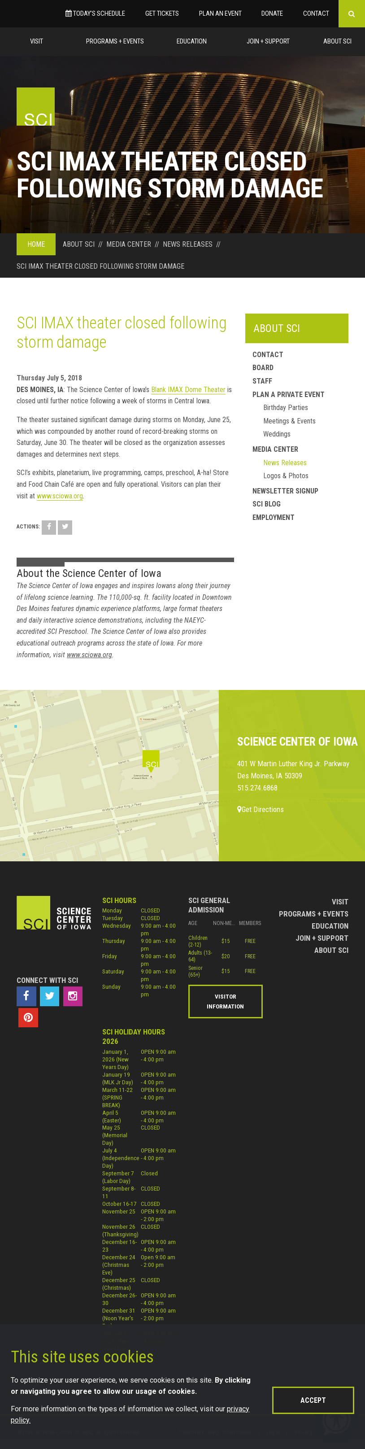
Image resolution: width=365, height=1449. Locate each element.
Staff (262, 381)
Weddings (277, 434)
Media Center (275, 449)
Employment (273, 517)
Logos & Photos (286, 475)
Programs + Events (115, 41)
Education (192, 41)
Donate (272, 13)
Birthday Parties (285, 407)
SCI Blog (266, 504)
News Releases (285, 462)
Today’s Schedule (95, 13)
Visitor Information (225, 1001)
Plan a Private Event (288, 394)
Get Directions (260, 809)
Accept (313, 1400)
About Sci (337, 41)
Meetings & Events (289, 421)
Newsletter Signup (285, 491)
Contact (316, 13)
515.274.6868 (257, 787)
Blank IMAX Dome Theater (188, 389)
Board (263, 367)
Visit (36, 41)
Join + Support (268, 41)
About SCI (276, 328)
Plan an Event (220, 13)
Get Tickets (162, 13)
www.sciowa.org (60, 496)
